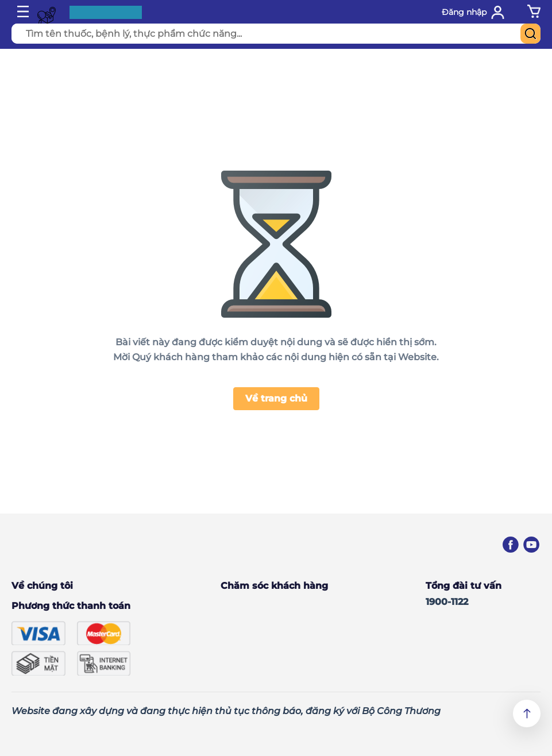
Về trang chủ (276, 398)
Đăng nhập (464, 12)
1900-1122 (447, 601)
